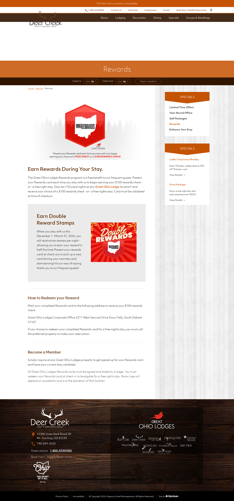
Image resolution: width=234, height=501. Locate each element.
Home (30, 88)
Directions (133, 10)
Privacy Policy (62, 496)
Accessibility (78, 496)
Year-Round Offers (180, 112)
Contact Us (116, 10)
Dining (157, 17)
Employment (151, 10)
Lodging (120, 17)
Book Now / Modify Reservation (192, 10)
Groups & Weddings (198, 17)
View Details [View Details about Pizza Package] (177, 199)
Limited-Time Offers (181, 107)
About (104, 17)
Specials (174, 17)
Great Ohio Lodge (107, 187)
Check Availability (148, 81)
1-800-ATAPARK (94, 10)
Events (166, 10)
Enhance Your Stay (180, 129)
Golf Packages (178, 118)
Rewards (174, 124)
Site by (168, 496)
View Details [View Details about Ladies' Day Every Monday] (177, 174)
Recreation (139, 17)
